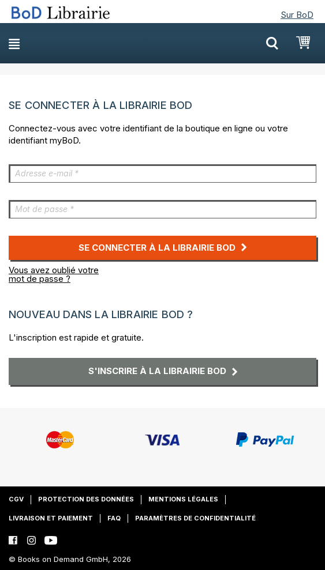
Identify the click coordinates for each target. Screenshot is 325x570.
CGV (16, 499)
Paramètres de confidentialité (195, 518)
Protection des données (86, 499)
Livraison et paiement (51, 518)
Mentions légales (183, 499)
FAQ (114, 518)
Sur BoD (297, 14)
